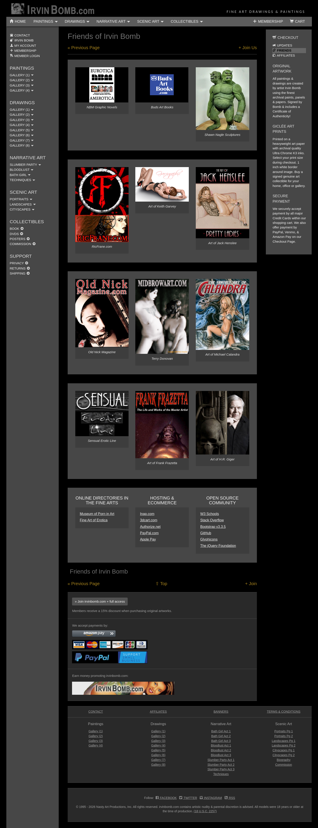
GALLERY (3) (22, 85)
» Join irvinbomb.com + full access (100, 601)
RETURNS (20, 268)
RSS (230, 798)
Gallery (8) (158, 764)
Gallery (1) (96, 731)
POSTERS (20, 239)
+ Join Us (248, 47)
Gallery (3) (96, 741)
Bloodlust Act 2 (221, 750)
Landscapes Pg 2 (283, 745)
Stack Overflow (212, 520)
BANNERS (221, 711)
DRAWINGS (77, 21)
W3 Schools (209, 514)
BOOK (17, 228)
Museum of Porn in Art (97, 514)
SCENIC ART (150, 21)
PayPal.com (149, 533)
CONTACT (20, 35)
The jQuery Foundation (218, 546)
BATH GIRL (20, 175)
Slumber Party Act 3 (221, 769)
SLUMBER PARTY (25, 164)
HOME (18, 21)
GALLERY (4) (22, 90)
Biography (283, 760)
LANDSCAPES (23, 204)
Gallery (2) (96, 736)
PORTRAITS (21, 199)
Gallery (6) (158, 755)
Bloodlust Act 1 (221, 745)
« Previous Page (84, 47)
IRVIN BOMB (22, 40)
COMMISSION (23, 244)
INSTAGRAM (211, 798)
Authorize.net (150, 527)
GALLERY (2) (22, 80)
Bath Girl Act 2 (221, 736)
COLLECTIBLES (187, 21)
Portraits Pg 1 (283, 731)
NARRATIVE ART (113, 21)
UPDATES (282, 45)
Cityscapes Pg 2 (284, 755)
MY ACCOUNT (23, 45)
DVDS (16, 234)
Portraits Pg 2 (283, 736)
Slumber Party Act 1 (221, 760)
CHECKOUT (285, 38)
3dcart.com (148, 520)
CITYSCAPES (22, 209)
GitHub (205, 533)
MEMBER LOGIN (25, 56)
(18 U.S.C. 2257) (205, 811)
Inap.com (147, 514)
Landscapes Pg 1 (283, 741)
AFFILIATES (283, 55)
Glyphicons (209, 539)
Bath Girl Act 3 (221, 741)
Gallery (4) (96, 745)
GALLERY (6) (22, 135)
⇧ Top (161, 583)
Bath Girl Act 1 (221, 731)
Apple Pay (148, 539)
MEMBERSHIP (268, 21)
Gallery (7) (158, 760)
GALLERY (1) (22, 75)
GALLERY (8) (22, 145)
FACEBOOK (166, 798)
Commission (283, 764)
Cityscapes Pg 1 (284, 750)
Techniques (221, 774)
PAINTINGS (46, 21)
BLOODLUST (22, 169)
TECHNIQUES (22, 180)
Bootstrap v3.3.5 (213, 527)
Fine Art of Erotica (93, 520)
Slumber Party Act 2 (221, 764)
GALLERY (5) (22, 130)
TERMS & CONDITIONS (283, 711)
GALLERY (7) (22, 140)
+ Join (251, 583)
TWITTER (188, 798)
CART (297, 21)
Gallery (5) (158, 750)
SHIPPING (20, 273)
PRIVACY (19, 263)
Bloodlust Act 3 (221, 755)
